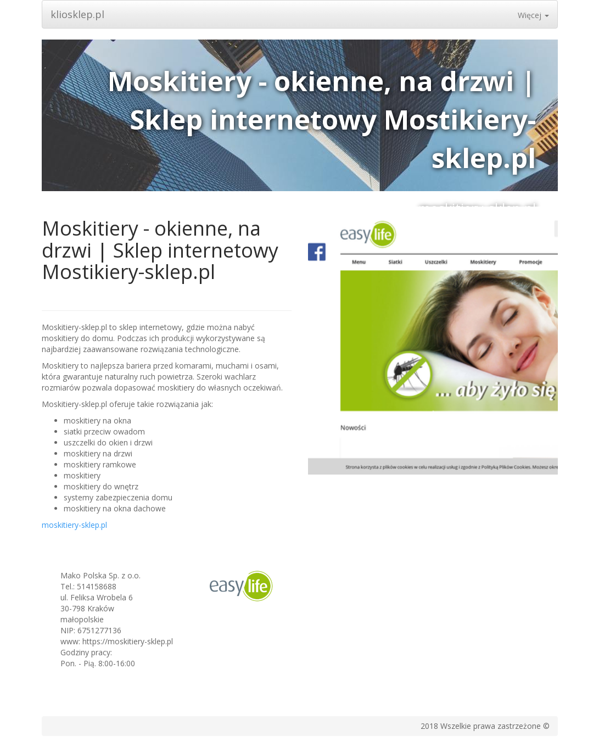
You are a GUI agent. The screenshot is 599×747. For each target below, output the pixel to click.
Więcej (533, 15)
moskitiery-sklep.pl (74, 525)
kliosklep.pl (77, 14)
